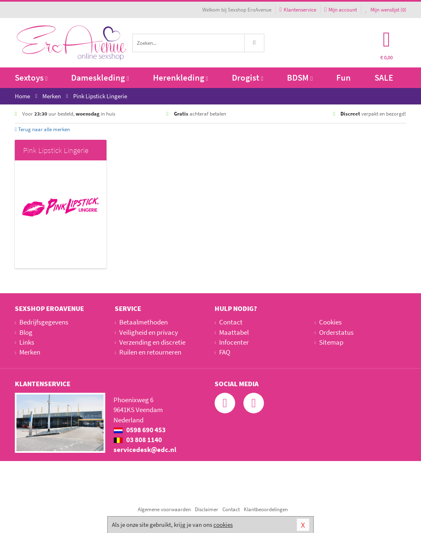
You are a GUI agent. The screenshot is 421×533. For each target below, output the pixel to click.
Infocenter (234, 342)
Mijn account (340, 9)
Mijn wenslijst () (385, 9)
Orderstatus (336, 332)
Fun (343, 77)
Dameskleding (100, 77)
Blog (25, 332)
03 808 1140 (137, 439)
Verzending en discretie (152, 342)
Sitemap (331, 342)
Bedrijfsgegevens (43, 322)
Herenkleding (180, 77)
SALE (384, 77)
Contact (231, 322)
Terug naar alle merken (42, 129)
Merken (29, 352)
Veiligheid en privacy (148, 332)
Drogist (247, 77)
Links (26, 342)
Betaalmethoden (143, 322)
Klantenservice (298, 9)
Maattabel (234, 332)
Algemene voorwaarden (164, 509)
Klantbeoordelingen (266, 509)
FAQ (224, 352)
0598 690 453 (139, 429)
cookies (223, 524)
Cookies (330, 322)
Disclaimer (206, 509)
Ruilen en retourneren (150, 352)
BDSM (299, 77)
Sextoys (31, 77)
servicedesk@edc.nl (144, 449)
